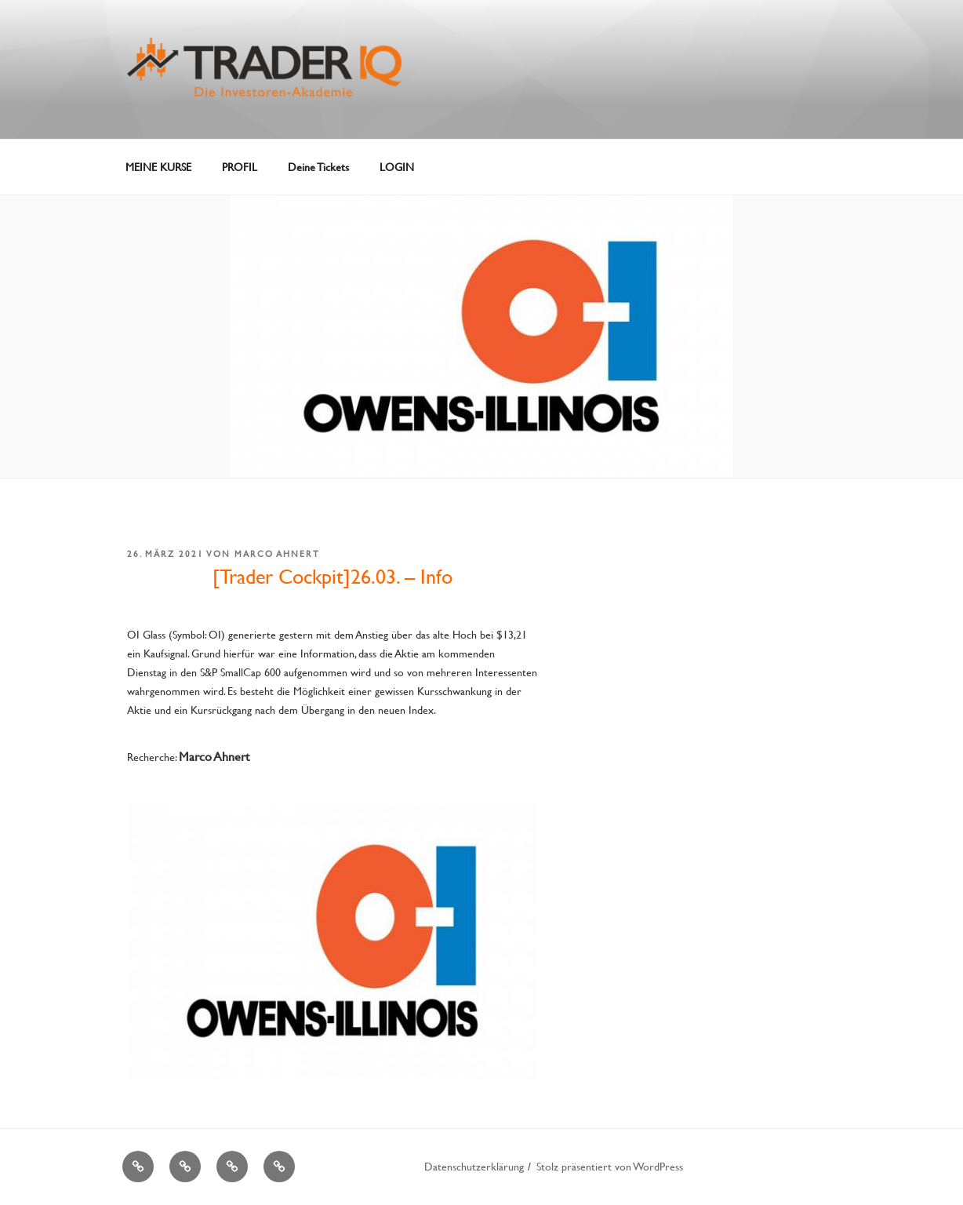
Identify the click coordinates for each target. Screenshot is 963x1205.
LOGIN (397, 166)
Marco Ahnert (277, 554)
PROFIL (239, 166)
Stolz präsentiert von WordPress (609, 1166)
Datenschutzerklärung (474, 1166)
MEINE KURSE (158, 166)
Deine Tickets (318, 166)
